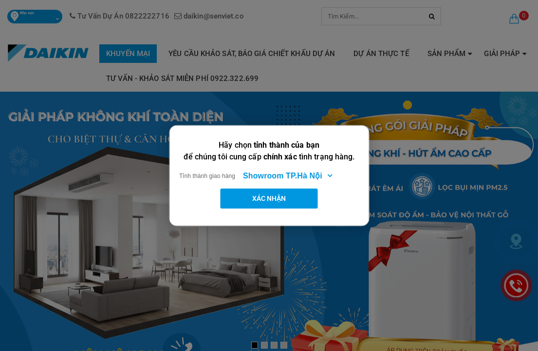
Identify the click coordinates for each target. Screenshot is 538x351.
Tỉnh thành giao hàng (207, 175)
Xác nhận (269, 198)
